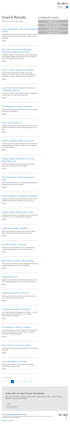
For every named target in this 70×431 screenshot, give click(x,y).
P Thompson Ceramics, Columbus (17, 106)
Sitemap (4, 420)
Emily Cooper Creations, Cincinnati (17, 70)
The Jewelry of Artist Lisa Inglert (16, 345)
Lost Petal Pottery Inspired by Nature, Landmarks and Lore (18, 89)
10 (31, 381)
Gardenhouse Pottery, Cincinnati (16, 309)
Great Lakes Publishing (11, 414)
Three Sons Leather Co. (12, 122)
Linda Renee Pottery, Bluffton (15, 228)
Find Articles (53, 33)
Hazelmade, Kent (9, 277)
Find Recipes (53, 29)
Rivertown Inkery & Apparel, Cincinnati (19, 196)
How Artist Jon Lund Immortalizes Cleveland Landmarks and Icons (17, 50)
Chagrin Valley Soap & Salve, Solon (18, 212)
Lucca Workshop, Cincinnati (14, 361)
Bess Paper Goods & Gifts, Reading (17, 260)
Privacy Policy (10, 420)
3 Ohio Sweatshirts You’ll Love (15, 293)
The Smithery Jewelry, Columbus (16, 327)
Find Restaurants (53, 25)
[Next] (34, 381)
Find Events (53, 22)
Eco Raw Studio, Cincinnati (14, 244)
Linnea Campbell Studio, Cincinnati (17, 140)
